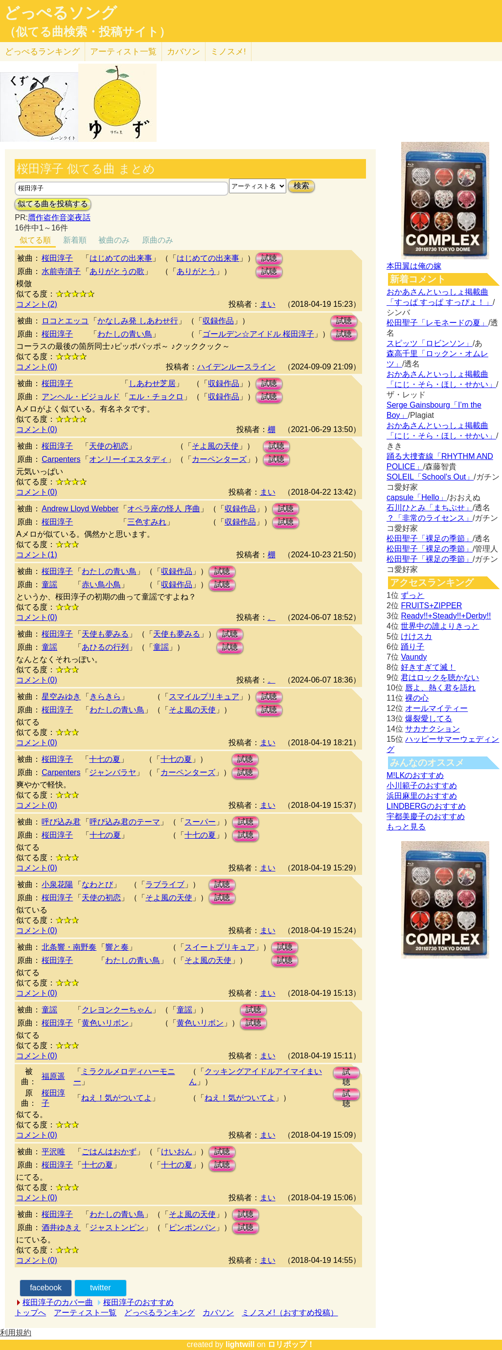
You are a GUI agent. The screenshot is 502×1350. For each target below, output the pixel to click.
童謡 (49, 584)
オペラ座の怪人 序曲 (163, 508)
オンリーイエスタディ (128, 459)
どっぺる (42, 51)
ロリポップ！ (291, 1344)
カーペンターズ (219, 459)
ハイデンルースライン (236, 367)
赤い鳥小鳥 (101, 584)
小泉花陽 (57, 884)
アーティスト (123, 51)
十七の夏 (104, 759)
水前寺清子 (61, 271)
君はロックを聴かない (440, 677)
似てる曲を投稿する (53, 204)
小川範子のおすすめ (422, 785)
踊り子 (412, 646)
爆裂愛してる (428, 718)
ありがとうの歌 (117, 271)
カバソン (183, 51)
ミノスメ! (228, 51)
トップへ (30, 1312)
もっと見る (406, 827)
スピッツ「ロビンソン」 (430, 343)
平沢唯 (53, 1151)
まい (267, 304)
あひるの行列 (105, 647)
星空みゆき (61, 696)
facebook (46, 1287)
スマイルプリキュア (204, 696)
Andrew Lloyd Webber (80, 508)
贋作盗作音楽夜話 (59, 217)
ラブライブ (164, 884)
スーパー (200, 822)
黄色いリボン (105, 1023)
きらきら (105, 696)
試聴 (269, 258)
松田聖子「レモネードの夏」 (437, 323)
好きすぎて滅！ (428, 667)
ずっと (412, 595)
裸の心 (417, 698)
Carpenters (61, 459)
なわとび (97, 884)
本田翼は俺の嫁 (414, 266)
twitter (100, 1287)
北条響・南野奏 (69, 947)
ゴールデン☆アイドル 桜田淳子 (258, 334)
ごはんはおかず (109, 1151)
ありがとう (196, 271)
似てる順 (35, 240)
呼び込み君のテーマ (125, 822)
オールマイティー (436, 708)
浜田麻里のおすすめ (422, 796)
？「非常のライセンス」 (430, 518)
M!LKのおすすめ (415, 775)
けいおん (176, 1151)
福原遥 (53, 1076)
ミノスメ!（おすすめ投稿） (290, 1312)
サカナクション (432, 729)
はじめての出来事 (121, 258)
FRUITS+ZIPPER (431, 605)
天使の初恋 (108, 446)
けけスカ (416, 636)
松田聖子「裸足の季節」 (430, 538)
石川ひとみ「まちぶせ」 (430, 507)
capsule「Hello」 (417, 497)
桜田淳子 (57, 258)
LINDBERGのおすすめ (426, 806)
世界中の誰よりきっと (440, 626)
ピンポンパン (192, 1227)
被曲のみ (114, 240)
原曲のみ (157, 240)
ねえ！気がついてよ (116, 1098)
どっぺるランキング (159, 1312)
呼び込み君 (61, 822)
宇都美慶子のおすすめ (426, 816)
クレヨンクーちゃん (117, 1010)
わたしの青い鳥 (124, 334)
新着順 (75, 240)
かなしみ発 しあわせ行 (137, 321)
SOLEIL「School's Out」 (430, 477)
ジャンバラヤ (112, 772)
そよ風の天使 (215, 446)
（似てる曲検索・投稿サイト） (87, 31)
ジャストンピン (117, 1227)
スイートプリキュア (219, 947)
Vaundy (414, 657)
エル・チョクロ (156, 396)
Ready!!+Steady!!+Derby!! (446, 616)
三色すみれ (146, 522)
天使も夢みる (105, 634)
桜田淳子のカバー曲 (58, 1302)
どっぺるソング (60, 13)
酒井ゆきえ (61, 1227)
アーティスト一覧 (85, 1312)
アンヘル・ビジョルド (81, 396)
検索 (301, 186)
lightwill (240, 1344)
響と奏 (117, 947)
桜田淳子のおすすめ (138, 1302)
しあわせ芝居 (152, 383)
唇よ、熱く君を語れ (440, 688)
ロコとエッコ (65, 321)
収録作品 (218, 321)
